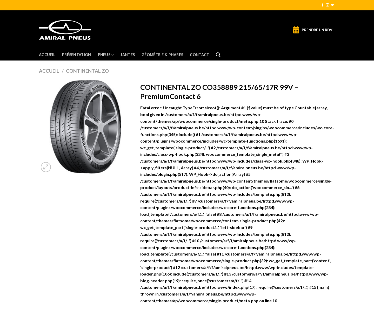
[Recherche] (218, 55)
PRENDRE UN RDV (317, 30)
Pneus (106, 54)
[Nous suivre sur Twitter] (332, 5)
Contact (199, 54)
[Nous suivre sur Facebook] (322, 5)
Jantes (128, 54)
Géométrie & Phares (162, 54)
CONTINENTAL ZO (87, 71)
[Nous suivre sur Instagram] (327, 5)
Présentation (76, 54)
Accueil (47, 54)
